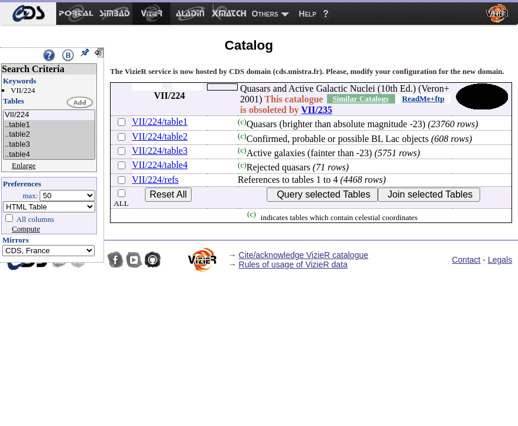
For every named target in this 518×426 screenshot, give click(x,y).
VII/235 (316, 110)
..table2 (49, 135)
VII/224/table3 (159, 151)
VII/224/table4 (159, 165)
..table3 (49, 145)
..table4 (49, 155)
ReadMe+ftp (423, 98)
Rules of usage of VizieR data (293, 264)
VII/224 (49, 115)
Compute (26, 228)
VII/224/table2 (159, 136)
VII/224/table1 (159, 122)
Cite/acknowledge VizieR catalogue (303, 255)
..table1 (49, 125)
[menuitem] (28, 13)
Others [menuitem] (265, 13)
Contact (466, 259)
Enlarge (23, 165)
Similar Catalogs (360, 98)
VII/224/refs (155, 180)
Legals (500, 259)
